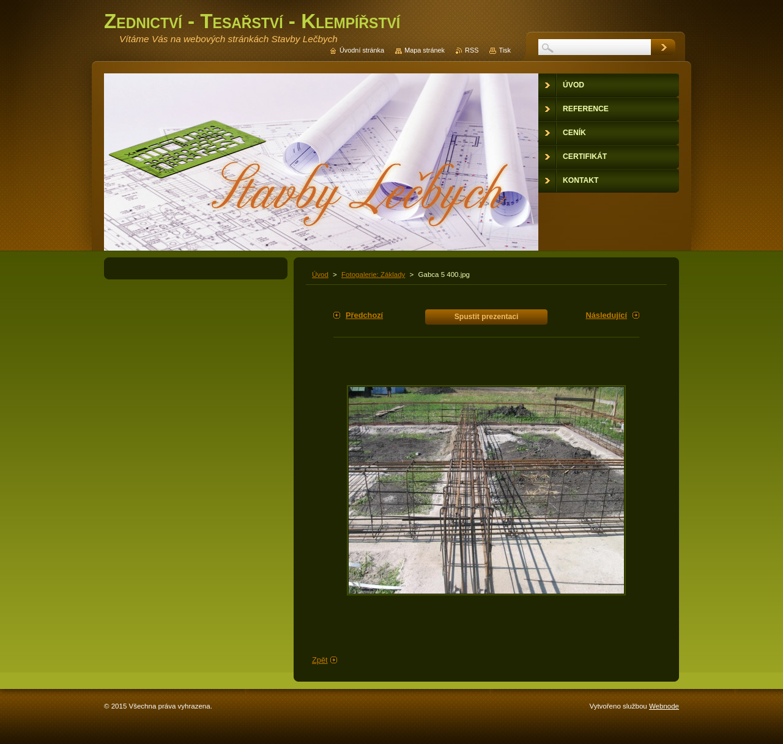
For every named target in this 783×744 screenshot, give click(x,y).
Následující (606, 315)
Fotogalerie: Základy (373, 274)
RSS (471, 50)
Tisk (505, 50)
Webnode (664, 706)
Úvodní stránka (362, 50)
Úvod (320, 274)
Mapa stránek (424, 50)
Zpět (320, 660)
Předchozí (364, 315)
